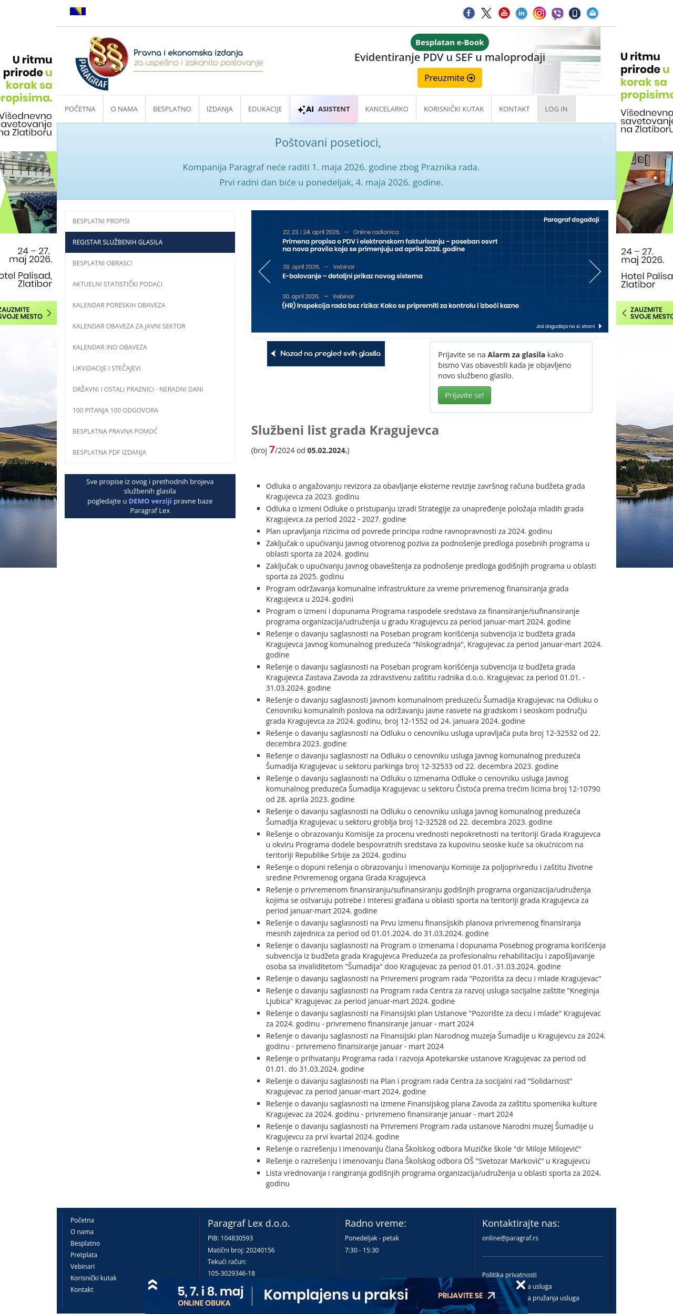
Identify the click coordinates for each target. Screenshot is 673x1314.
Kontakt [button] (514, 109)
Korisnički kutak (93, 1278)
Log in (556, 109)
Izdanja (220, 109)
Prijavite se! (464, 395)
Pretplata (83, 1254)
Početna (80, 109)
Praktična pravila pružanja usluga (530, 1298)
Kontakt (81, 1289)
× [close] (605, 138)
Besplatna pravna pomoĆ (115, 431)
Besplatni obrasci (102, 263)
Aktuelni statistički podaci (117, 284)
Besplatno (172, 109)
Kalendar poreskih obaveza (119, 305)
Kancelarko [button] (386, 109)
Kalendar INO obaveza (110, 347)
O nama (124, 109)
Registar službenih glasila (117, 242)
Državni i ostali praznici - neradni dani (138, 389)
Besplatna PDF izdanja (109, 452)
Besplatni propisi (101, 221)
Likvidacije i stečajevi (107, 368)
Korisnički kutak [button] (454, 109)
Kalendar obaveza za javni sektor (129, 326)
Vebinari (82, 1266)
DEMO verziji (150, 501)
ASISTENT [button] (324, 109)
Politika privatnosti (509, 1274)
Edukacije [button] (265, 109)
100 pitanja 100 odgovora (115, 410)
